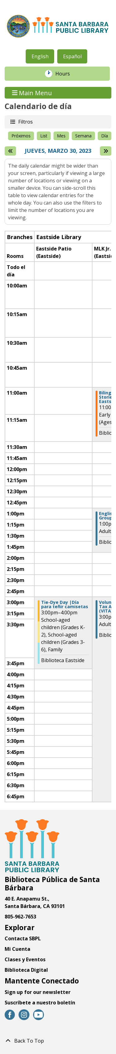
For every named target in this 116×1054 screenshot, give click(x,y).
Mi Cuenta (17, 949)
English (40, 56)
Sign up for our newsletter (38, 992)
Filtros (25, 121)
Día (104, 136)
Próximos (21, 136)
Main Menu (32, 92)
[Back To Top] (58, 1041)
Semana (83, 136)
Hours (66, 73)
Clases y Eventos (25, 959)
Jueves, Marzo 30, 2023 (58, 151)
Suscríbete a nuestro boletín (40, 1002)
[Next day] (105, 151)
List (43, 136)
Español (72, 56)
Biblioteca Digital (26, 970)
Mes (61, 136)
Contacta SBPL (23, 938)
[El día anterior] (10, 151)
